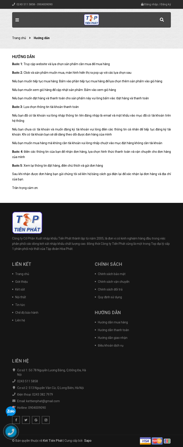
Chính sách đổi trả (110, 289)
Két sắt (20, 289)
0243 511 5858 (26, 4)
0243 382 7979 (42, 394)
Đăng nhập (151, 4)
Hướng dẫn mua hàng (113, 322)
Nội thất (20, 297)
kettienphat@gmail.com (43, 401)
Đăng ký (166, 4)
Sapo (88, 440)
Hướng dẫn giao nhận (112, 337)
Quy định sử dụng (110, 297)
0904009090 (44, 4)
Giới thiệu (21, 281)
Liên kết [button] (21, 264)
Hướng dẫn (23, 56)
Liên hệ (20, 320)
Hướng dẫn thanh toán (113, 330)
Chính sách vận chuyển (113, 281)
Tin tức (20, 305)
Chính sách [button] (108, 264)
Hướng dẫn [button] (108, 312)
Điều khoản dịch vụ (110, 345)
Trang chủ (22, 274)
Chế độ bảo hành (26, 312)
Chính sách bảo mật (111, 274)
